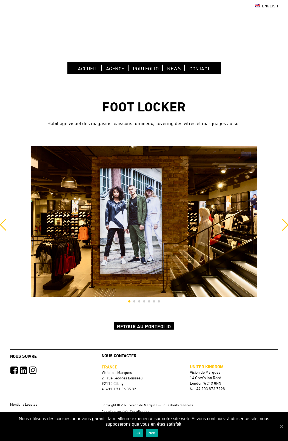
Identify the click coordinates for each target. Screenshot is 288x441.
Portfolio (146, 68)
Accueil (88, 68)
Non (152, 433)
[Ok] (281, 426)
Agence (115, 68)
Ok (138, 433)
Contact (199, 68)
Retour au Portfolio (144, 326)
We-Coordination (136, 411)
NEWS (174, 68)
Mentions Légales (23, 404)
